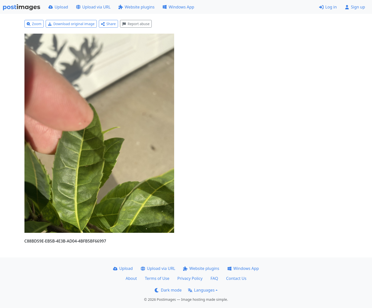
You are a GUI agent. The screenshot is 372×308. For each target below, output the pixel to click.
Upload (58, 7)
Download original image (71, 23)
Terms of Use (157, 278)
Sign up (355, 7)
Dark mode (168, 290)
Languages (201, 290)
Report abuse (135, 23)
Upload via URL (93, 7)
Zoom (34, 23)
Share (108, 23)
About (131, 278)
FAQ (214, 278)
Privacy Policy (190, 278)
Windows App (178, 7)
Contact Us (236, 278)
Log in (328, 7)
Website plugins (136, 7)
